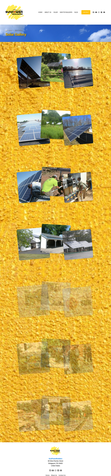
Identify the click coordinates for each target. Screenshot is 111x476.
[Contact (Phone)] (101, 12)
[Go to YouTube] (96, 12)
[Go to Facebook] (93, 12)
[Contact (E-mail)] (104, 12)
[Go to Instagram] (98, 12)
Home (10, 30)
